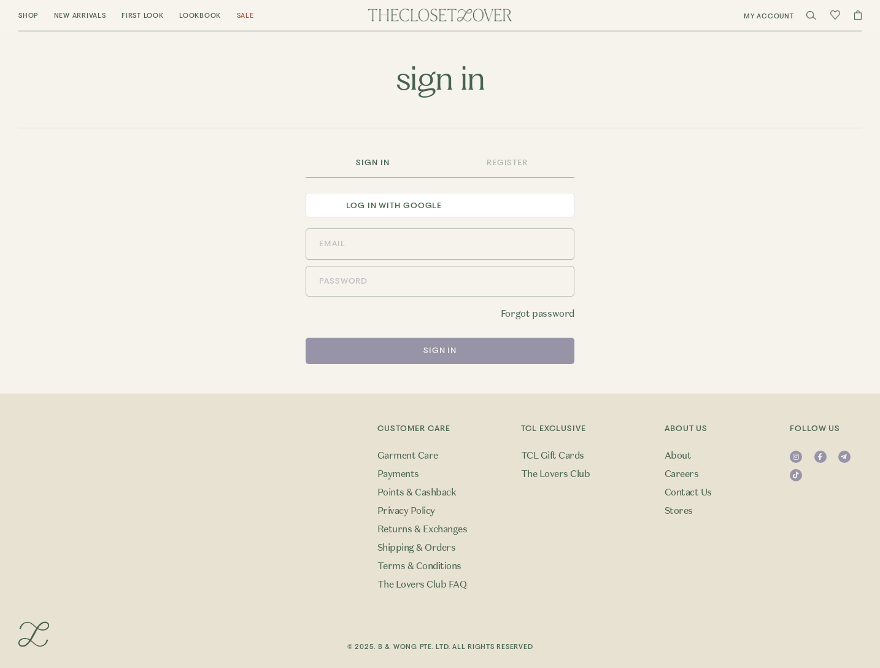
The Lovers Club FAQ (421, 584)
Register (507, 162)
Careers (681, 474)
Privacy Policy (406, 510)
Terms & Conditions (419, 566)
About (678, 455)
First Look (143, 16)
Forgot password (537, 314)
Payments (398, 474)
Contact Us (688, 492)
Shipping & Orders (416, 547)
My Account (769, 16)
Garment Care (407, 455)
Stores (679, 510)
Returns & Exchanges (422, 529)
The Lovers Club (555, 474)
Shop (28, 16)
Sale (245, 16)
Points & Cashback (416, 492)
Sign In (372, 162)
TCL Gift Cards (552, 455)
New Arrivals (80, 16)
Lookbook (200, 16)
